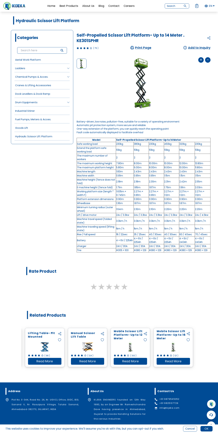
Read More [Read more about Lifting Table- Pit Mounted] (48, 362)
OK (206, 429)
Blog (101, 6)
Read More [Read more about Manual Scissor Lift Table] (91, 362)
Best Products (68, 6)
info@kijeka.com (169, 408)
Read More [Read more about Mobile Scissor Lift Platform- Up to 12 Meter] (134, 362)
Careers (129, 6)
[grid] (42, 98)
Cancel (190, 429)
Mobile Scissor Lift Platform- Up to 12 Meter (128, 335)
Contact (114, 6)
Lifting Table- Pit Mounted (41, 335)
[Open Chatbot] (211, 415)
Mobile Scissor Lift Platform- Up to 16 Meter (171, 335)
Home (51, 6)
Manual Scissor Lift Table (83, 335)
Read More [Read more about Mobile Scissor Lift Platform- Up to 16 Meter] (177, 362)
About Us (88, 6)
